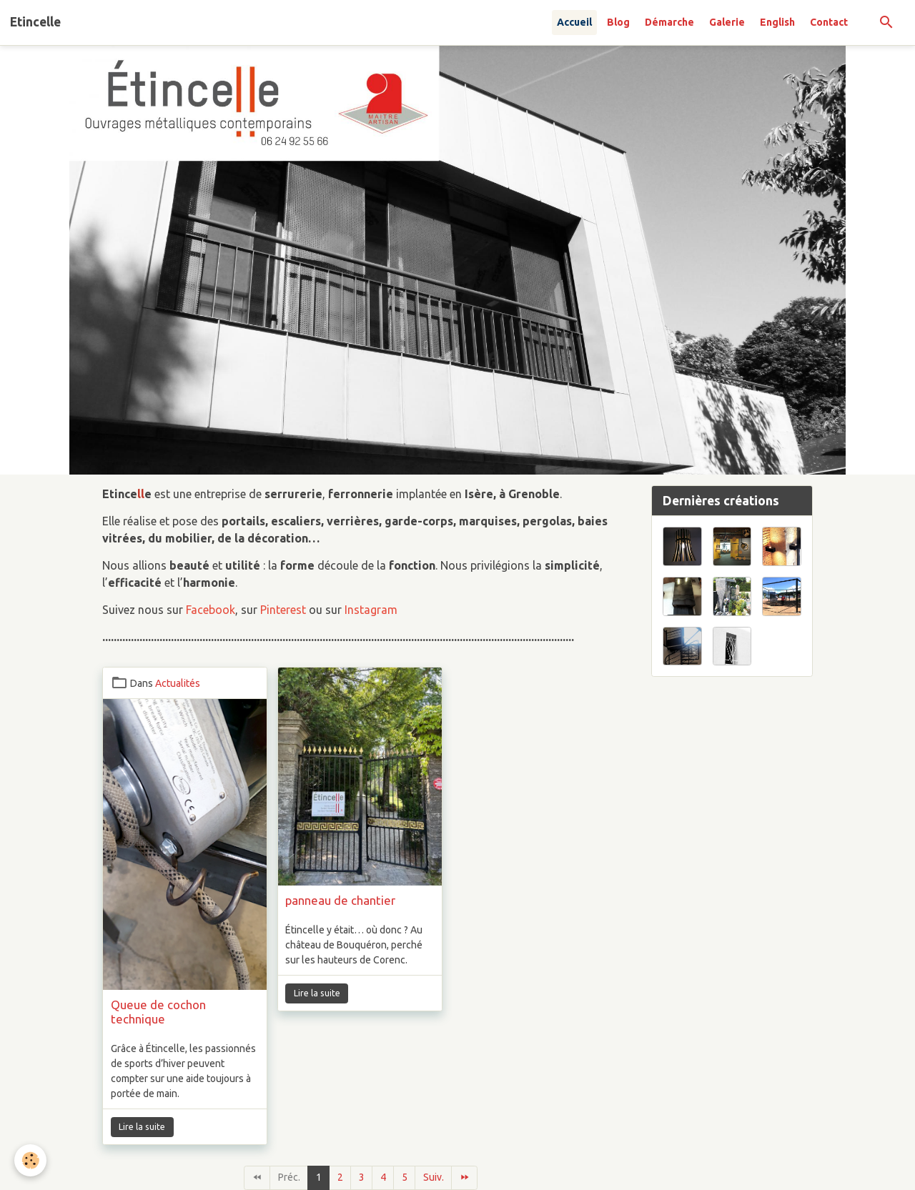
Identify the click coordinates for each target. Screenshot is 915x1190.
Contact (829, 22)
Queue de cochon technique (158, 1012)
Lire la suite (142, 1126)
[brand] (35, 22)
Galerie (727, 22)
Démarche (669, 22)
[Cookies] (30, 1160)
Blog (618, 22)
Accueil (574, 22)
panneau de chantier (340, 900)
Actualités (177, 683)
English (777, 22)
